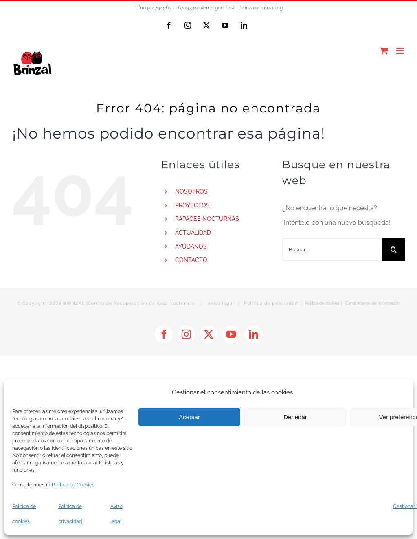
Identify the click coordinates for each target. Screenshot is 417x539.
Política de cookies (322, 303)
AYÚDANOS (191, 246)
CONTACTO (191, 260)
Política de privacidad (271, 303)
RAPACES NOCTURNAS (207, 219)
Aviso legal (221, 303)
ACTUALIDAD (193, 232)
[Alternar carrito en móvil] (384, 50)
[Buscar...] (332, 249)
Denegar (295, 417)
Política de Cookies (73, 485)
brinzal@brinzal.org (261, 8)
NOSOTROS (191, 191)
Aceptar (189, 417)
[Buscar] (393, 249)
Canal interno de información (372, 303)
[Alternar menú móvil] (400, 50)
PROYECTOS (192, 205)
